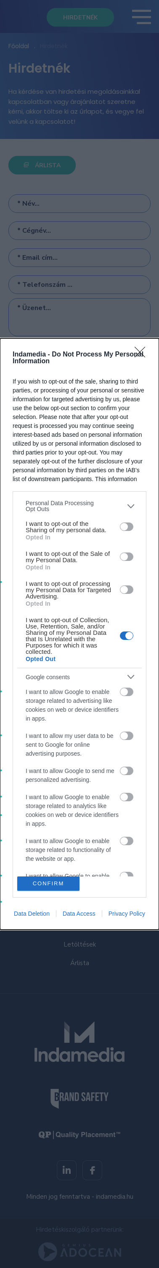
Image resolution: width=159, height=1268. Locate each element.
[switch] (126, 526)
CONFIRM (48, 883)
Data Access (79, 913)
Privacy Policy (127, 913)
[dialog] (79, 634)
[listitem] (79, 506)
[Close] (143, 355)
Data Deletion (32, 913)
